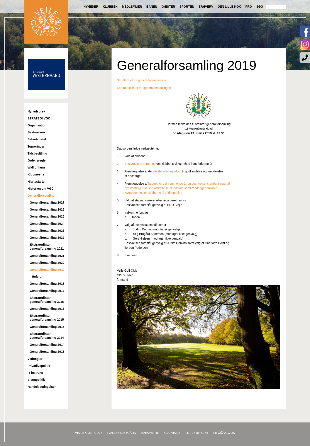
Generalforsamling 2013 (47, 351)
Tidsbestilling (37, 153)
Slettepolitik (36, 379)
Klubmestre (36, 174)
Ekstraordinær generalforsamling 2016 (47, 299)
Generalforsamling (41, 195)
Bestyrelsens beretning (140, 163)
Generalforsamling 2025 (47, 216)
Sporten (187, 6)
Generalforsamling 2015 (47, 327)
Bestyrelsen (36, 132)
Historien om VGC (41, 188)
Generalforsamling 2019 (47, 269)
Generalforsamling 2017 (47, 291)
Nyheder (90, 6)
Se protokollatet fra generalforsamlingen (144, 88)
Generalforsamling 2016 (47, 308)
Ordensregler (37, 160)
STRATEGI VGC (39, 118)
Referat (37, 276)
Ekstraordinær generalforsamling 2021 (47, 246)
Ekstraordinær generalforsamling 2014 (47, 335)
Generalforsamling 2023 (47, 230)
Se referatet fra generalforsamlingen (141, 80)
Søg (259, 6)
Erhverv (205, 6)
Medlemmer (132, 6)
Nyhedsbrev (36, 111)
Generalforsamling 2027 (47, 202)
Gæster (168, 6)
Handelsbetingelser (42, 386)
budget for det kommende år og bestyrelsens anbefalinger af (189, 183)
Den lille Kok (229, 6)
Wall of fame (37, 167)
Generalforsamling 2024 (47, 223)
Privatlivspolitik (39, 366)
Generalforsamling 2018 (47, 283)
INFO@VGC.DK (224, 432)
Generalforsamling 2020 (47, 262)
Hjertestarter (37, 181)
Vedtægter (35, 359)
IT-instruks (35, 373)
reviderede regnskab (167, 171)
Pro (248, 6)
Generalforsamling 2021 (47, 255)
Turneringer (36, 146)
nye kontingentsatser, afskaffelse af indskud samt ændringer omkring (167, 188)
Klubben (110, 6)
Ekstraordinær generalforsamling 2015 (47, 317)
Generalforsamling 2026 (47, 209)
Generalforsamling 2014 (47, 344)
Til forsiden (46, 22)
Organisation (37, 125)
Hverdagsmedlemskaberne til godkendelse (149, 192)
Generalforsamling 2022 (47, 237)
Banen (151, 6)
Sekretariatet (37, 139)
